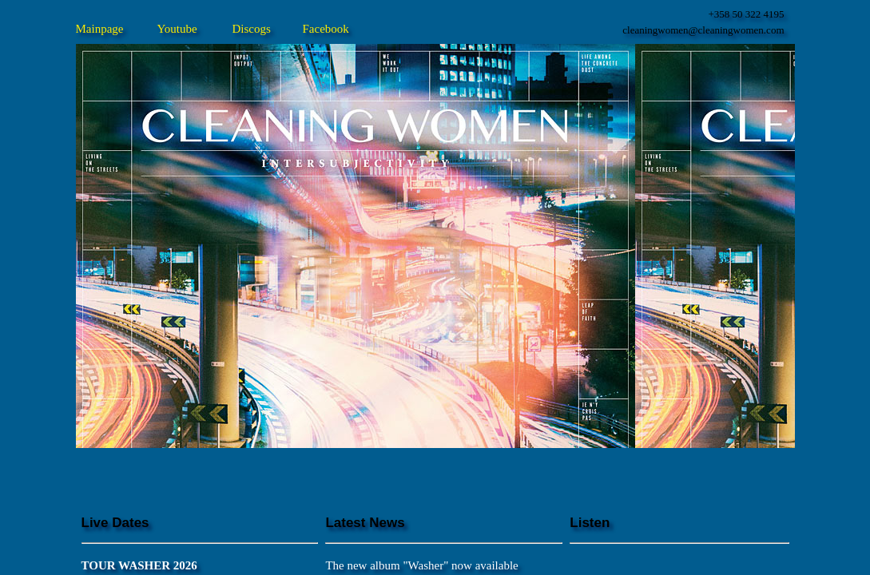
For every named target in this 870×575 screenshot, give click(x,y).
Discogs (251, 28)
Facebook (326, 28)
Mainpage (100, 28)
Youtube (177, 28)
